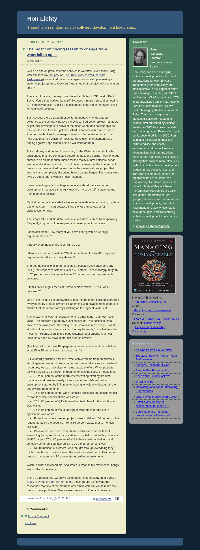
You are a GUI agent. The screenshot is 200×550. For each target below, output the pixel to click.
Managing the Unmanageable (152, 310)
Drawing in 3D (144, 381)
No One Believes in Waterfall (154, 350)
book (71, 151)
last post (54, 75)
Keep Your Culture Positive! (153, 376)
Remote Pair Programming (152, 370)
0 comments (104, 499)
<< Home (31, 523)
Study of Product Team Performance (49, 481)
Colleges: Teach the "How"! (153, 365)
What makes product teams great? (157, 396)
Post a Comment (38, 516)
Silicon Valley (152, 323)
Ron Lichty (42, 18)
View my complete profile (153, 226)
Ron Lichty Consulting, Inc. (150, 301)
